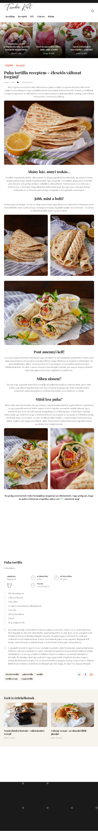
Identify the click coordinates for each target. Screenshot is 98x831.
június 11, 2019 (9, 738)
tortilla (40, 674)
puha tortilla (27, 674)
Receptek (20, 65)
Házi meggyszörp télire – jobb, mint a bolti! (49, 48)
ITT (62, 499)
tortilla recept (12, 679)
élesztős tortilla (12, 674)
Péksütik (9, 65)
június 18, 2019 (56, 738)
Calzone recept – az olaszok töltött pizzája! (68, 732)
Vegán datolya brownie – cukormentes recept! (24, 732)
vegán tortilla (27, 679)
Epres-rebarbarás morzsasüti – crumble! (82, 48)
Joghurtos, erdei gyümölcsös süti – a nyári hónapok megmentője (16, 46)
